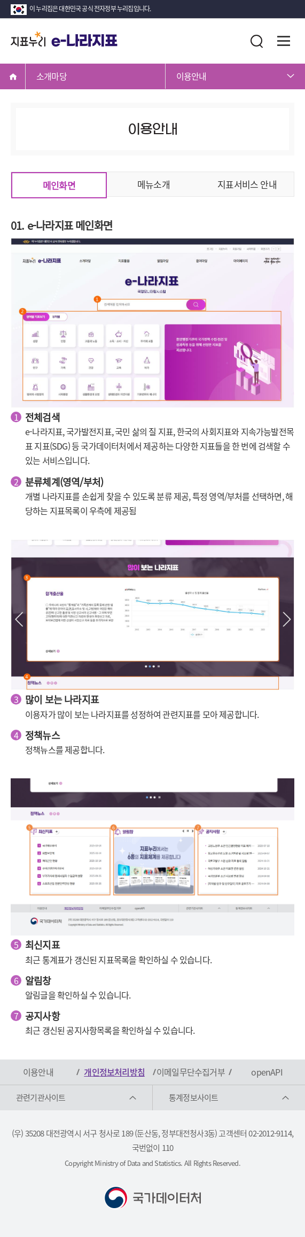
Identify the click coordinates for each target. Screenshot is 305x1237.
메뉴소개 (153, 184)
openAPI (266, 1071)
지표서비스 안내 (247, 184)
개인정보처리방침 (114, 1071)
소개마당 (51, 75)
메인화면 (59, 185)
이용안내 (191, 75)
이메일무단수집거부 (191, 1071)
